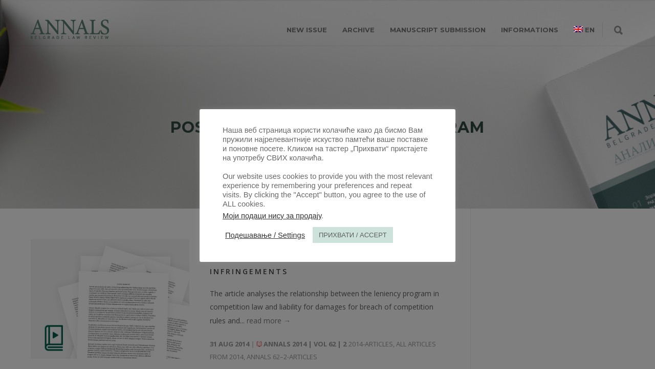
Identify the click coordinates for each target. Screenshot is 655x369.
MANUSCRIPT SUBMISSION (438, 30)
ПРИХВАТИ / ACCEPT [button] (353, 235)
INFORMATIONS (529, 30)
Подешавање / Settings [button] (265, 235)
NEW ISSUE (307, 30)
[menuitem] (584, 30)
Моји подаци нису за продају (272, 216)
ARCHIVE (358, 30)
